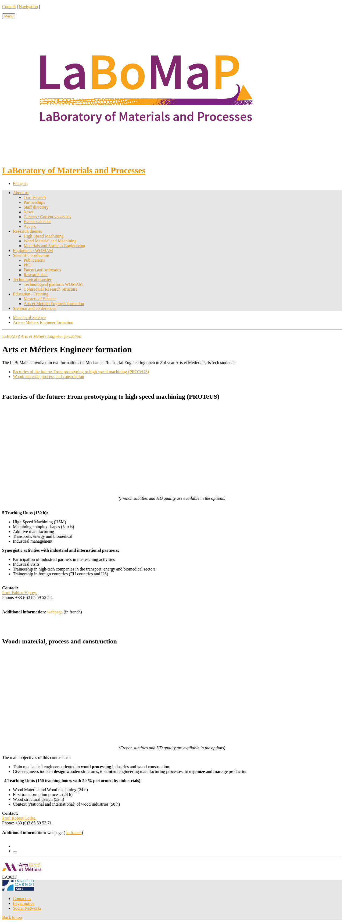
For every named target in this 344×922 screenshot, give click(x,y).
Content (9, 6)
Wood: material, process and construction (48, 376)
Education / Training (30, 294)
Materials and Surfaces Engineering (54, 245)
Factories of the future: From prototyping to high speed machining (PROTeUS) (81, 371)
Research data (36, 274)
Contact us (22, 898)
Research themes (27, 231)
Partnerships (34, 202)
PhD (27, 265)
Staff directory (36, 207)
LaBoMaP (11, 336)
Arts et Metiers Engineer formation (54, 303)
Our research (35, 197)
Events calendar (37, 221)
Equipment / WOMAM (33, 250)
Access (30, 226)
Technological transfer (32, 279)
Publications (34, 260)
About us (20, 192)
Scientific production (31, 255)
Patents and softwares (42, 270)
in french (73, 832)
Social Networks (27, 908)
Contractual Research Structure (50, 289)
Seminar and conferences (34, 308)
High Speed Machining (43, 236)
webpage (55, 612)
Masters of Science (40, 299)
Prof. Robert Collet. (19, 818)
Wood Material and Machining (50, 241)
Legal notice (23, 903)
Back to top (12, 917)
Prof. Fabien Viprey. (19, 592)
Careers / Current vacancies (47, 216)
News (28, 212)
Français (20, 183)
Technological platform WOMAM (53, 284)
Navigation (28, 6)
